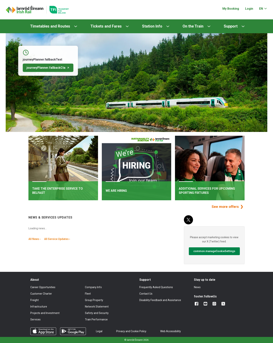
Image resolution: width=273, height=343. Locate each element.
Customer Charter (41, 293)
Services (35, 319)
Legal (99, 331)
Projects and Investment (45, 313)
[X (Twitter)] (188, 219)
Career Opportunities (42, 287)
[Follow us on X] (224, 304)
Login (249, 8)
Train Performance (96, 319)
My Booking (230, 8)
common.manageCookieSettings (214, 251)
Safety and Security (97, 313)
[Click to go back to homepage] (25, 10)
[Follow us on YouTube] (206, 304)
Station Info (152, 26)
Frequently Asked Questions (156, 287)
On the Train (193, 26)
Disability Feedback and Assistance (160, 300)
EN (261, 8)
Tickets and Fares (106, 26)
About (34, 279)
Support (231, 26)
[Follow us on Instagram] (215, 304)
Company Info (93, 287)
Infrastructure (38, 306)
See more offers (226, 206)
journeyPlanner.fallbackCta (48, 67)
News (197, 287)
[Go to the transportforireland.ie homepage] (57, 9)
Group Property (94, 300)
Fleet (88, 293)
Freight (34, 300)
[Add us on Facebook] (197, 304)
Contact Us (145, 293)
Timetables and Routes (50, 26)
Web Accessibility (170, 331)
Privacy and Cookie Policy (131, 331)
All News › (34, 238)
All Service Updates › (57, 238)
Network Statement (97, 306)
